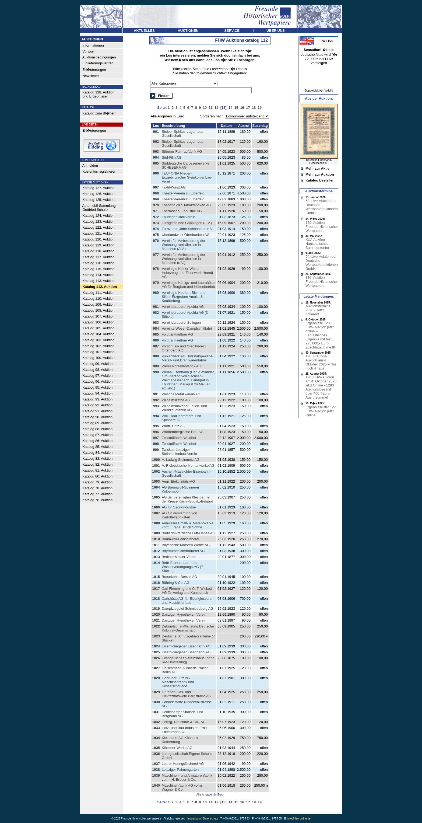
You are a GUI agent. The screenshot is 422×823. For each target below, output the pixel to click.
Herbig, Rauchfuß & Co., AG (184, 722)
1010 (156, 539)
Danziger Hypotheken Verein (184, 614)
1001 (156, 465)
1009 (156, 533)
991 (156, 394)
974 (156, 229)
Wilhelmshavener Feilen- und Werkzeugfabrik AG (184, 408)
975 (156, 235)
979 (156, 283)
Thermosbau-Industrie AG (182, 211)
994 (156, 416)
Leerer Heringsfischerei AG (183, 764)
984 (156, 328)
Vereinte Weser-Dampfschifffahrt (187, 328)
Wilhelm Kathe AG (176, 400)
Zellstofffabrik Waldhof (179, 438)
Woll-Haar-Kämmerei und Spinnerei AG (181, 418)
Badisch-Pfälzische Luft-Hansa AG (188, 533)
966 (156, 173)
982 (156, 313)
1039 (156, 775)
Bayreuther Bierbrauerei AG (183, 551)
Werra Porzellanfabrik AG (181, 366)
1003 (156, 481)
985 (156, 334)
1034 (156, 738)
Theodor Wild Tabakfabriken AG (186, 205)
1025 (156, 652)
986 (156, 340)
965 (156, 163)
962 (156, 142)
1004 (156, 487)
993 (156, 406)
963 (156, 151)
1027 (156, 668)
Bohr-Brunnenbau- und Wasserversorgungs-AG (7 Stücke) (182, 567)
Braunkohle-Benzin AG (179, 577)
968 (156, 193)
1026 (156, 658)
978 (156, 269)
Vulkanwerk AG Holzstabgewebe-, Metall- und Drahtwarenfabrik (188, 358)
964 (156, 157)
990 (156, 372)
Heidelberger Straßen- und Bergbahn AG (182, 714)
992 (156, 400)
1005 (156, 497)
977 (156, 255)
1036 (156, 754)
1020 (156, 614)
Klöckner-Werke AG (177, 748)
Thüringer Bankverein (178, 217)
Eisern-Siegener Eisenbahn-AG (186, 646)
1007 (156, 513)
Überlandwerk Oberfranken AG (186, 235)
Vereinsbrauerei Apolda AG (183, 307)
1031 (156, 712)
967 (156, 187)
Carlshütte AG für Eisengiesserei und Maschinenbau (187, 601)
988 (156, 356)
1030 (156, 702)
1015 (156, 577)
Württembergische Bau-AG (182, 432)
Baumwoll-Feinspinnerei (180, 539)
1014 (156, 563)
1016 (156, 583)
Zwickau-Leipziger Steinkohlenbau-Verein (179, 452)
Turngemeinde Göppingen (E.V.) (187, 223)
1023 (156, 636)
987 (156, 346)
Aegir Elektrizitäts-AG (178, 481)
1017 (156, 589)
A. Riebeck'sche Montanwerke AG (188, 465)
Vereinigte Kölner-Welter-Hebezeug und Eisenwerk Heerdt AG (187, 273)
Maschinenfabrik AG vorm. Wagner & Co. (182, 787)
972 (156, 217)
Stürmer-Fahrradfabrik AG (182, 151)
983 (156, 322)
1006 (156, 507)
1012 (156, 551)
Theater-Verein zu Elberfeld (183, 193)
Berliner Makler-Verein (179, 557)
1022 (156, 626)
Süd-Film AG (172, 157)
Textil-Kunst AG (174, 187)
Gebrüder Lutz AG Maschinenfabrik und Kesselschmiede (178, 682)
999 (156, 450)
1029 (156, 692)
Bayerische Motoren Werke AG (186, 545)
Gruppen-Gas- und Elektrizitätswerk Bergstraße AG (186, 694)
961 (156, 132)
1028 (156, 678)
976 (156, 241)
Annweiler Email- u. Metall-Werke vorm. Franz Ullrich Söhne (187, 525)
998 (156, 444)
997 (156, 438)
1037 (156, 764)
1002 (156, 471)
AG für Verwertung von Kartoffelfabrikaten (179, 515)
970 (156, 205)
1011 (156, 545)
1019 (156, 608)
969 (156, 199)
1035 (156, 748)
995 (156, 426)
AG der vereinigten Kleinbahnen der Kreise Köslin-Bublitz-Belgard (187, 499)
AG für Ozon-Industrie (179, 507)
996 (156, 432)
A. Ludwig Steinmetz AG (180, 460)
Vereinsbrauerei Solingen (181, 322)
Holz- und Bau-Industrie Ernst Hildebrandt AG (185, 730)
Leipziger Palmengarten (180, 770)
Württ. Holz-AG (173, 426)
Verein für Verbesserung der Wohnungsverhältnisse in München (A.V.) (183, 245)
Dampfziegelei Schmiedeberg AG (187, 608)
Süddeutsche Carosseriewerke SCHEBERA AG (185, 165)
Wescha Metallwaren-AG (181, 394)
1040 (156, 785)
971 (156, 211)
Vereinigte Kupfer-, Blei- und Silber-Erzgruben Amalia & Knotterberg (184, 297)
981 (156, 307)
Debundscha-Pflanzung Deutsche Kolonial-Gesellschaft (188, 628)
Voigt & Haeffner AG (177, 334)
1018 (156, 599)
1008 (156, 523)
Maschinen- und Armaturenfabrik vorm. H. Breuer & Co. (187, 777)
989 (156, 366)
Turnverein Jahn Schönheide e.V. (187, 229)
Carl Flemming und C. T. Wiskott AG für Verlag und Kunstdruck (187, 591)
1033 (156, 728)
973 (156, 223)
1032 (156, 722)
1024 (156, 646)
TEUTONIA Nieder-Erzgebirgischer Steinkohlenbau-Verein (187, 177)
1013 (156, 557)
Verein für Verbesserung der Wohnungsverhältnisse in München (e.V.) (183, 259)
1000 (156, 460)
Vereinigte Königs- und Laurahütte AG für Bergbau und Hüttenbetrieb (188, 285)
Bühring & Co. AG (175, 583)
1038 (156, 770)
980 (156, 293)
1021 (156, 620)
